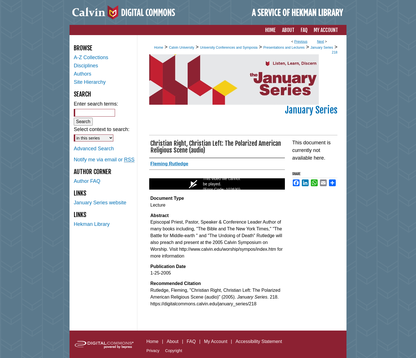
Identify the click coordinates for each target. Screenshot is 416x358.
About (173, 341)
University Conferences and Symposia (228, 48)
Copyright (173, 350)
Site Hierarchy (90, 82)
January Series (321, 48)
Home (158, 48)
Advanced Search (94, 148)
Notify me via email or (104, 160)
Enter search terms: (96, 104)
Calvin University (181, 48)
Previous (300, 42)
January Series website (100, 202)
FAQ (191, 341)
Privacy (152, 350)
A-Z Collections (91, 57)
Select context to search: (101, 129)
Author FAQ (87, 181)
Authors (82, 74)
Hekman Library (92, 224)
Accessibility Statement (258, 341)
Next (320, 42)
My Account (215, 341)
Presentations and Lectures (284, 48)
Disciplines (86, 65)
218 (334, 52)
